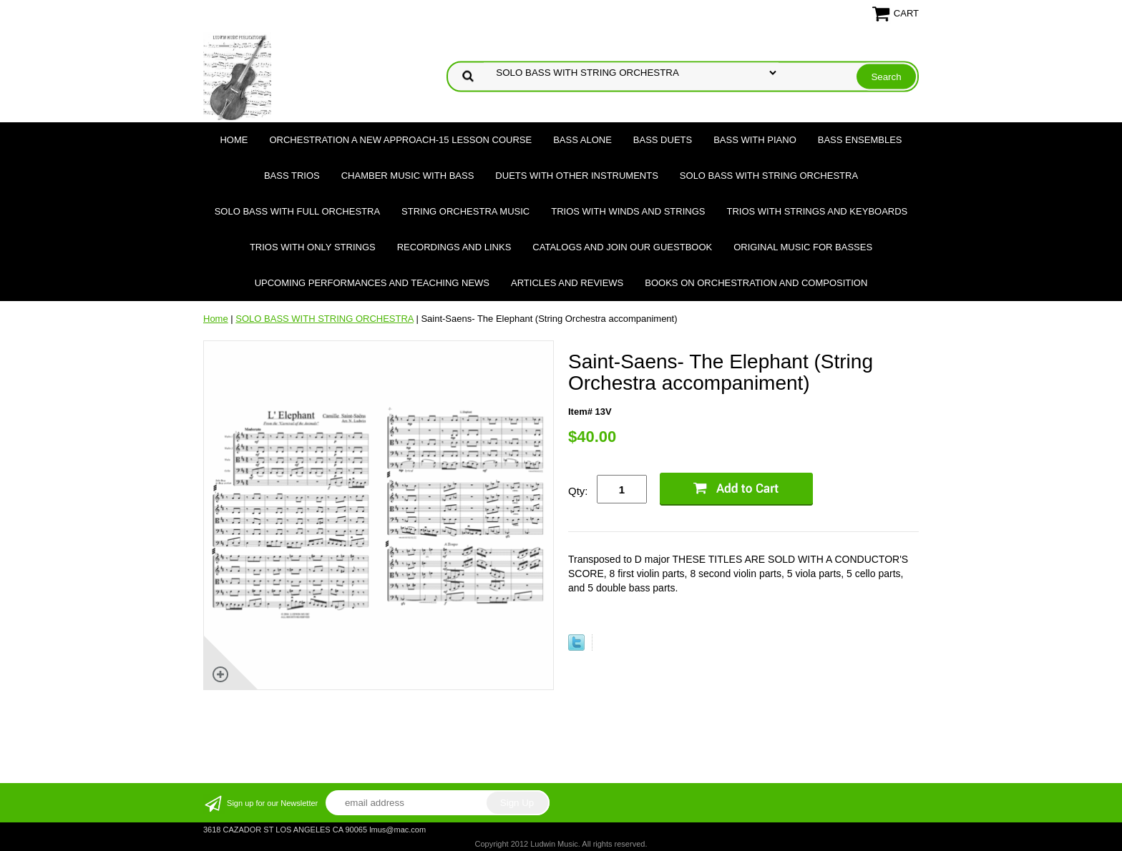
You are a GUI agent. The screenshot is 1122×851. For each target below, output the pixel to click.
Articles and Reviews (567, 282)
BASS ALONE (582, 139)
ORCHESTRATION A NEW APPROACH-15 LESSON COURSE (400, 139)
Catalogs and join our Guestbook (622, 247)
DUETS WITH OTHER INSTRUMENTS (576, 175)
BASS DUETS (662, 139)
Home (234, 139)
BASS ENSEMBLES (860, 139)
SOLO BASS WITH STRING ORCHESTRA (769, 175)
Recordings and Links (454, 247)
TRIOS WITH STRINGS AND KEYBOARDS (816, 211)
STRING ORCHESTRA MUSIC (465, 211)
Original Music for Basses (802, 247)
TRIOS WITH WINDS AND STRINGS (628, 211)
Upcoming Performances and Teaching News (372, 282)
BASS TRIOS (292, 175)
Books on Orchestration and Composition (756, 282)
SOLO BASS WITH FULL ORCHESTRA (297, 211)
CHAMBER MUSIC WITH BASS (407, 175)
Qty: (578, 491)
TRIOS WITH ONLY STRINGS (313, 247)
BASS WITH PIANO (754, 139)
